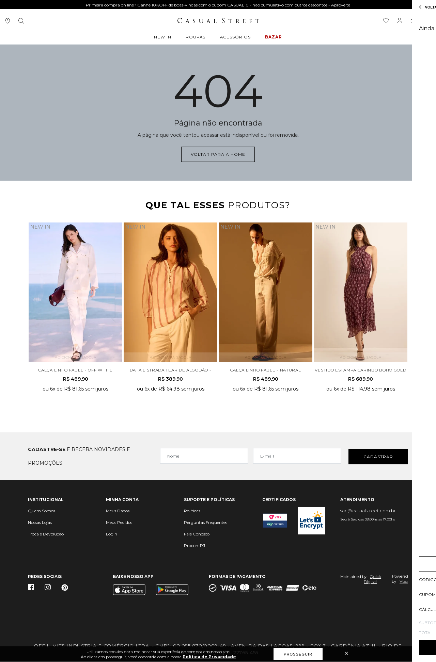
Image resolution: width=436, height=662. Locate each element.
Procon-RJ (194, 546)
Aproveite (340, 4)
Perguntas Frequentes (205, 523)
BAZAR (272, 37)
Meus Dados (117, 511)
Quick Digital (372, 580)
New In (163, 37)
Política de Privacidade (209, 656)
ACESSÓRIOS (235, 37)
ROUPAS (196, 37)
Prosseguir (298, 654)
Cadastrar (378, 457)
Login (111, 534)
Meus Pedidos (119, 523)
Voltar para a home (218, 153)
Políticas (192, 511)
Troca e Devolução (46, 534)
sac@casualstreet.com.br (368, 511)
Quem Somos (41, 511)
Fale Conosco (196, 534)
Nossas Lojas (40, 523)
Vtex (404, 582)
